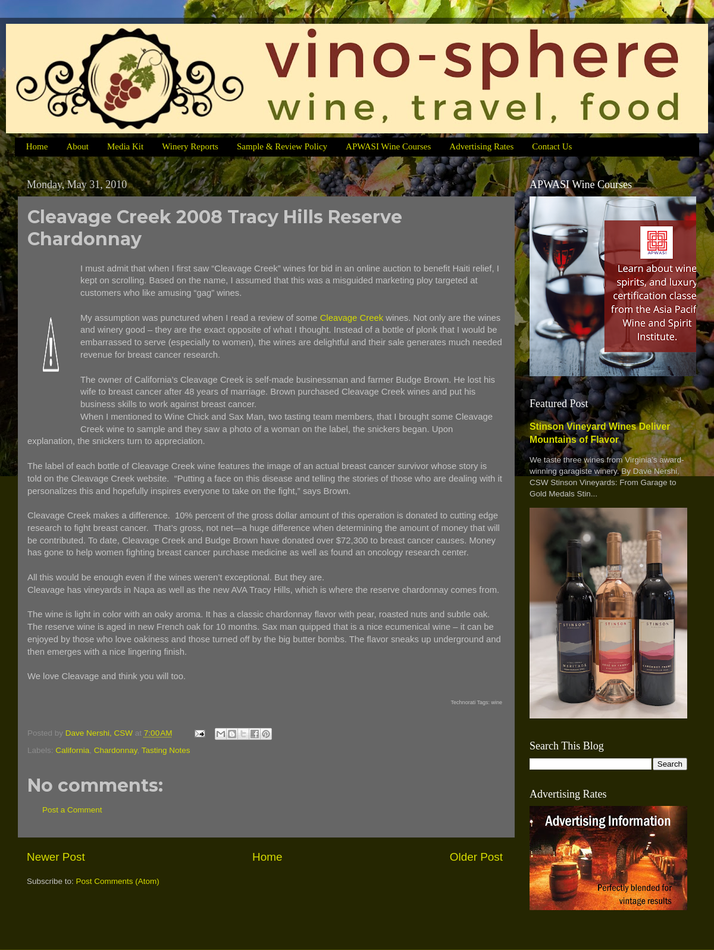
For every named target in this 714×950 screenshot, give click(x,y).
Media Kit (125, 146)
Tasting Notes (166, 750)
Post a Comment (72, 809)
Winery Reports (190, 146)
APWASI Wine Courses (388, 146)
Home (37, 146)
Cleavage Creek (351, 318)
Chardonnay (115, 750)
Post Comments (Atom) (117, 881)
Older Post (476, 857)
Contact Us (552, 146)
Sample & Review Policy (282, 146)
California (72, 750)
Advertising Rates (481, 146)
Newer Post (56, 857)
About (77, 146)
